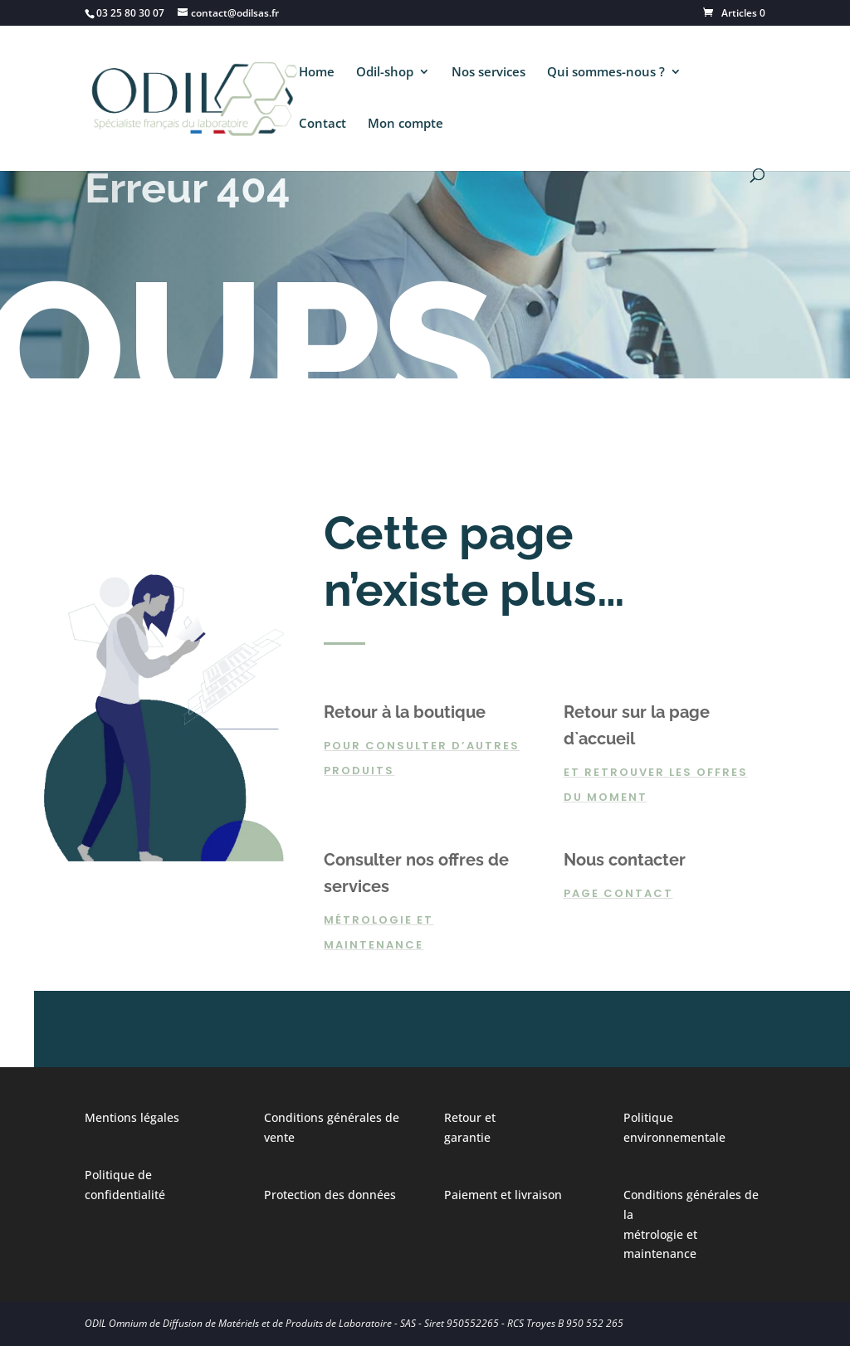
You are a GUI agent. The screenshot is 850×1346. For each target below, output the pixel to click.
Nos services (488, 73)
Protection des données (330, 1194)
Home (317, 73)
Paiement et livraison (503, 1194)
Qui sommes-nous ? (606, 73)
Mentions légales (132, 1117)
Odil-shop (384, 73)
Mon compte (405, 124)
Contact (322, 124)
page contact (618, 893)
